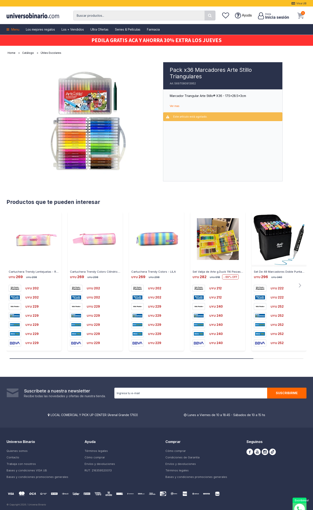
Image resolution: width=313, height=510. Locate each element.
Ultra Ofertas (99, 29)
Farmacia (153, 29)
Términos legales (96, 451)
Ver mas (174, 106)
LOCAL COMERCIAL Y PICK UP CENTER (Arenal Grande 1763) (94, 415)
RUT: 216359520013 (98, 470)
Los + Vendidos (73, 29)
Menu (15, 29)
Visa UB (301, 3)
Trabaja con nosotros (21, 464)
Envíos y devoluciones (100, 464)
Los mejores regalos (40, 29)
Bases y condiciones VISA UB (27, 470)
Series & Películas (127, 29)
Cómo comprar (95, 457)
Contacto (13, 457)
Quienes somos (17, 451)
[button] (210, 15)
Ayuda (247, 15)
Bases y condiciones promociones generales (37, 477)
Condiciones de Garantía (182, 457)
